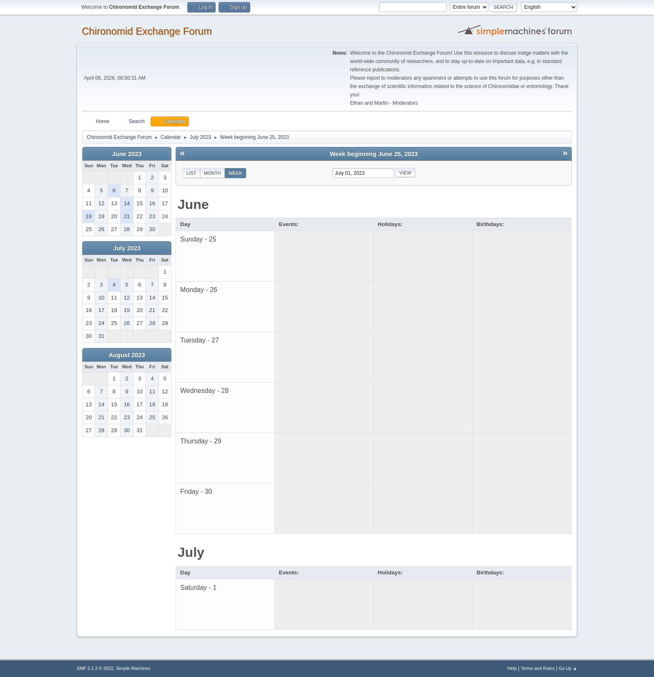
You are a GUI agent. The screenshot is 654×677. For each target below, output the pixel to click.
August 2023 (126, 355)
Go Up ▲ (567, 668)
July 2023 (127, 248)
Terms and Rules (538, 668)
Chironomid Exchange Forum (147, 31)
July (191, 552)
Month (212, 173)
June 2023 (127, 154)
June (193, 204)
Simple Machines (133, 668)
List (191, 173)
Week (236, 173)
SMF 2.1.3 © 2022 (95, 668)
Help (512, 668)
